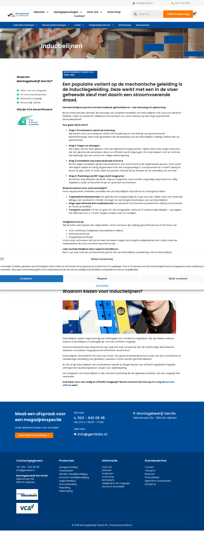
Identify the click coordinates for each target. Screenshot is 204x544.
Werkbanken (125, 25)
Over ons (94, 12)
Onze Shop (108, 476)
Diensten (41, 12)
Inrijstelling (64, 487)
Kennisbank (108, 480)
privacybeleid (102, 285)
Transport (150, 470)
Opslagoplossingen (68, 12)
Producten (107, 473)
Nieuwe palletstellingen (56, 25)
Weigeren (102, 278)
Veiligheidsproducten (101, 25)
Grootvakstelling (68, 484)
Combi (79, 25)
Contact (79, 16)
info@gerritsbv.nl (25, 470)
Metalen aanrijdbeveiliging (73, 474)
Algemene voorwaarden (158, 480)
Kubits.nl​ (127, 525)
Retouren (150, 474)
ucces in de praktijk (113, 486)
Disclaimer (150, 484)
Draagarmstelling (68, 467)
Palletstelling (66, 491)
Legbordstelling (67, 480)
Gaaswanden (143, 25)
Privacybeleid (152, 477)
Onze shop (114, 12)
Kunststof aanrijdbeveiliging (74, 477)
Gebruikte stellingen (26, 25)
